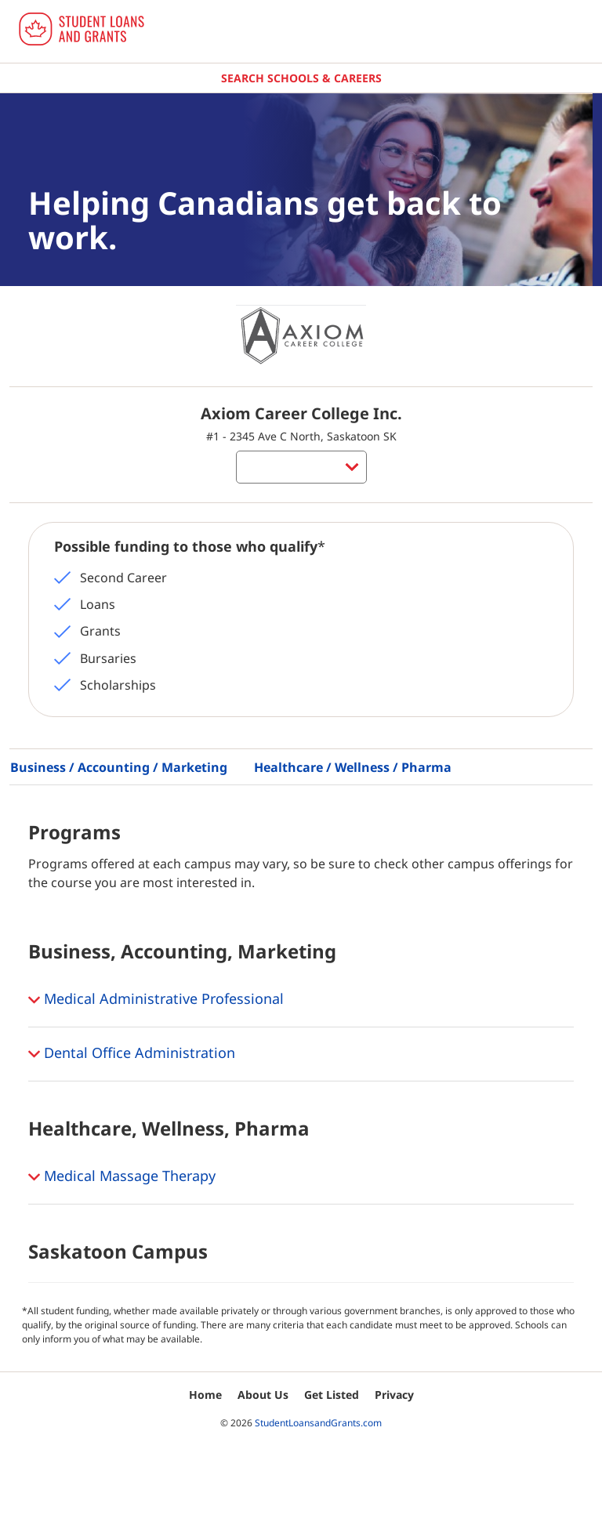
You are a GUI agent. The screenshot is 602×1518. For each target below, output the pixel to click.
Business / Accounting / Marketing (118, 767)
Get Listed (331, 1394)
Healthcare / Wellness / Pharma (353, 767)
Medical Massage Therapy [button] (122, 1177)
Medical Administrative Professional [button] (156, 1000)
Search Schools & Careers (301, 78)
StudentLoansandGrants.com (318, 1422)
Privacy (394, 1394)
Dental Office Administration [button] (131, 1054)
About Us (263, 1394)
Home (205, 1394)
